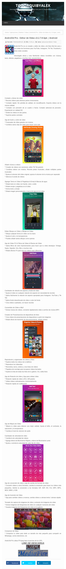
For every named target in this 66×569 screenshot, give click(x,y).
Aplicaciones (45, 42)
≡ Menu (5, 22)
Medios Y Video (53, 42)
